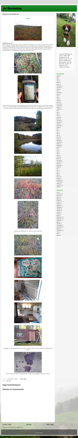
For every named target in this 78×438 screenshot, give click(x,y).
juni (57, 90)
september (59, 109)
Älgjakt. (58, 235)
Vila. (57, 233)
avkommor (59, 193)
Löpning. (58, 208)
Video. (58, 232)
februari (58, 82)
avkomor (58, 195)
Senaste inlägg (6, 424)
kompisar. (59, 205)
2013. (58, 192)
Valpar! (58, 228)
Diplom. (58, 198)
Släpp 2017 (59, 220)
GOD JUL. (59, 202)
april (57, 113)
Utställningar (59, 225)
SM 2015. (59, 223)
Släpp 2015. (8, 380)
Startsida (28, 424)
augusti (58, 75)
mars (58, 80)
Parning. (58, 210)
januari (58, 84)
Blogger (41, 432)
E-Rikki (58, 200)
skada (58, 215)
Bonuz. (58, 197)
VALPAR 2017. (60, 227)
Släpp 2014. (59, 217)
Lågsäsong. (59, 207)
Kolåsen (58, 203)
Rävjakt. (58, 213)
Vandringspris (59, 230)
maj (57, 79)
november (59, 87)
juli (57, 77)
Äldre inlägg (50, 424)
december (59, 85)
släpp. (58, 222)
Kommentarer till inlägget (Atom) (16, 427)
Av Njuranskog (12, 8)
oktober (58, 107)
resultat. (58, 212)
